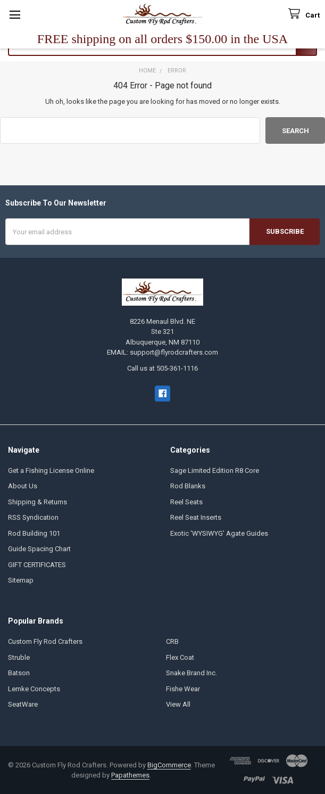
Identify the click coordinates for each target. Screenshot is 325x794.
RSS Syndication (33, 517)
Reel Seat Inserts (195, 517)
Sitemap (21, 580)
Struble (19, 657)
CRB (172, 641)
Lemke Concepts (34, 689)
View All (178, 704)
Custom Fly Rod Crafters (45, 641)
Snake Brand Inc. (191, 673)
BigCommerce (169, 765)
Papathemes (130, 775)
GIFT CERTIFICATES (37, 565)
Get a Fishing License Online (51, 470)
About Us (22, 486)
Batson (19, 673)
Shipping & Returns (37, 502)
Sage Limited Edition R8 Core (214, 470)
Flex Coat (180, 657)
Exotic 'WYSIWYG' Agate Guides (219, 533)
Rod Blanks (187, 486)
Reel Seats (186, 502)
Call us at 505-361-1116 (162, 368)
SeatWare (23, 704)
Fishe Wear (183, 689)
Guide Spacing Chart (39, 549)
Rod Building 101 (34, 533)
